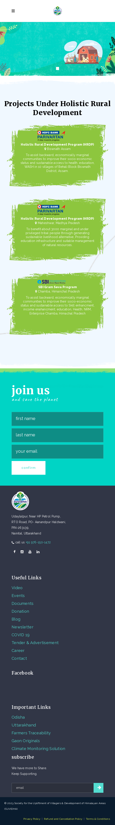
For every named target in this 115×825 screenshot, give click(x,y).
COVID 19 (21, 635)
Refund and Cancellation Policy (63, 818)
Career (18, 650)
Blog (16, 619)
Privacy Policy (31, 818)
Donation (20, 611)
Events (18, 595)
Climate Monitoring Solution (38, 748)
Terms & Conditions (98, 818)
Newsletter (22, 627)
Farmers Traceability (31, 733)
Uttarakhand (24, 725)
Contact (19, 658)
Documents (23, 603)
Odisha (18, 717)
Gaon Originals (26, 740)
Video (17, 587)
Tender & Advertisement (35, 642)
